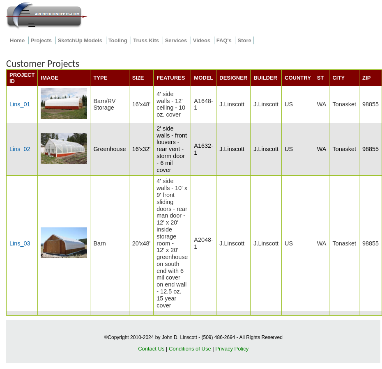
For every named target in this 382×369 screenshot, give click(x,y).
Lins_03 (19, 243)
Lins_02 (19, 149)
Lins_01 (19, 104)
